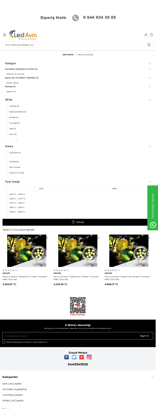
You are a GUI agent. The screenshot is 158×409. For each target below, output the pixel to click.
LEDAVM (6, 273)
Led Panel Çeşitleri (13, 395)
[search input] (78, 45)
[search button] (149, 44)
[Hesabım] (146, 34)
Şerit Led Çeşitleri (12, 383)
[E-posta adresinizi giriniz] (78, 336)
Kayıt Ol (144, 335)
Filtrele (78, 222)
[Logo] (25, 35)
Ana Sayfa (68, 54)
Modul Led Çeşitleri (13, 400)
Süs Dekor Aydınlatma (15, 389)
